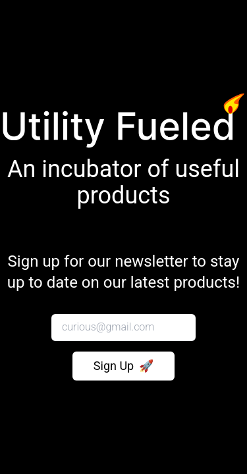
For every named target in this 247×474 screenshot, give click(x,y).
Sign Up (123, 366)
